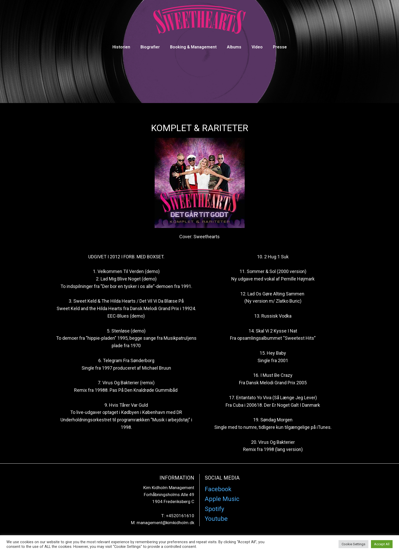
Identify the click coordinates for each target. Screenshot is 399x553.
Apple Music (222, 499)
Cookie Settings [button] (353, 544)
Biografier (150, 47)
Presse (280, 47)
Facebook (218, 489)
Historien (121, 47)
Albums (234, 47)
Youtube (216, 518)
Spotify (214, 509)
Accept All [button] (381, 544)
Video (257, 47)
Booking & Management (193, 47)
